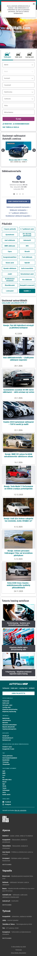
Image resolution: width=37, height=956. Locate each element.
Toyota (4, 788)
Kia (3, 777)
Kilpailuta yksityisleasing (9, 709)
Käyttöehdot (5, 760)
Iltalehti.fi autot (7, 747)
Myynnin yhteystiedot (8, 727)
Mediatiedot (5, 718)
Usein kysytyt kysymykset (9, 758)
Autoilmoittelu (6, 720)
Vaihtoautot (5, 688)
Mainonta (5, 722)
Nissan (4, 782)
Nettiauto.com (6, 740)
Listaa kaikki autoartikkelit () (14, 303)
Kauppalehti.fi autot (8, 749)
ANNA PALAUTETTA (18, 693)
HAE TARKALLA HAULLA (11, 127)
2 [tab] (17, 194)
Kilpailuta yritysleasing (9, 711)
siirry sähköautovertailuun (18, 201)
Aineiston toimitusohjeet (9, 724)
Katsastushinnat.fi (7, 738)
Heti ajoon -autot (7, 705)
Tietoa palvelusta (7, 756)
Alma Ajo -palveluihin (20, 810)
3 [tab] (20, 194)
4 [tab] (23, 194)
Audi (3, 771)
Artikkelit (32, 688)
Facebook (8, 802)
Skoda (4, 786)
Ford (3, 775)
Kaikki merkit (6, 794)
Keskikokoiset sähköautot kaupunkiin (18, 216)
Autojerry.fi (5, 736)
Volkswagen (5, 790)
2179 (22, 303)
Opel (3, 784)
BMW (4, 773)
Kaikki (27, 291)
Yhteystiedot (6, 764)
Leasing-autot (23, 688)
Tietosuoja (5, 762)
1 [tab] (14, 194)
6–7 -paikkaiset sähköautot (18, 213)
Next (34, 150)
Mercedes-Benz (7, 779)
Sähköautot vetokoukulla (18, 210)
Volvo (4, 792)
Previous (3, 150)
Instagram (8, 804)
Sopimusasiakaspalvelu (9, 729)
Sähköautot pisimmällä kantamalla (19, 207)
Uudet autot (14, 688)
